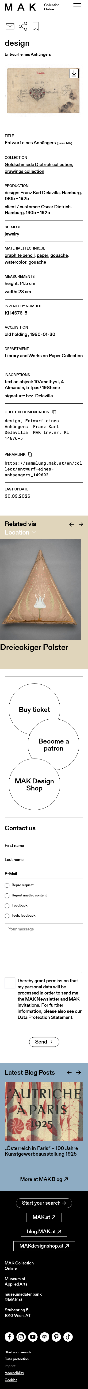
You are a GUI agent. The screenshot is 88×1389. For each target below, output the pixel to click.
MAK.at (44, 1217)
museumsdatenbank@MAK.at (23, 1296)
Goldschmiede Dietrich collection (38, 164)
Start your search (44, 1203)
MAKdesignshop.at (44, 1245)
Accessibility (14, 1372)
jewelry (12, 234)
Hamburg (71, 193)
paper (42, 255)
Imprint (10, 1365)
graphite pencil (20, 255)
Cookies (11, 1379)
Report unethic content (29, 895)
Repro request (23, 885)
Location (17, 532)
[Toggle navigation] (77, 7)
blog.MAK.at (44, 1231)
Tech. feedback (23, 915)
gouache (59, 255)
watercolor (16, 262)
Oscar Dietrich (56, 207)
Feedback (19, 905)
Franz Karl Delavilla (40, 193)
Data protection (17, 1358)
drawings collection (24, 171)
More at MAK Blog (44, 1179)
